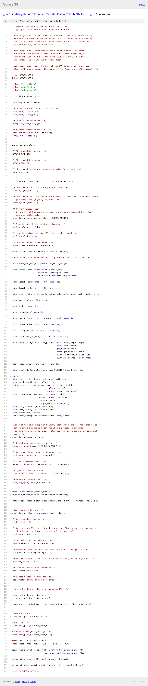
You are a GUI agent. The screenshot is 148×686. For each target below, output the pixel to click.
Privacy (25, 681)
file (62, 21)
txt (136, 681)
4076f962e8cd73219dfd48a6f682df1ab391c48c (56, 14)
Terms (33, 681)
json (142, 681)
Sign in (142, 4)
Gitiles (17, 681)
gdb (92, 14)
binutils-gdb (18, 14)
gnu (5, 14)
